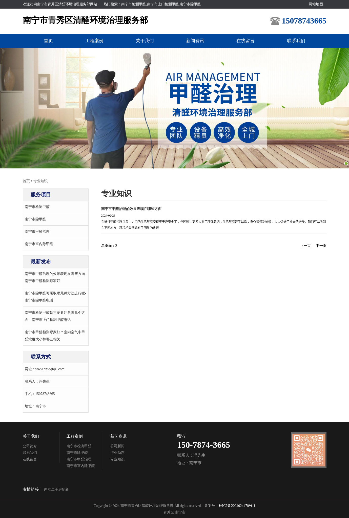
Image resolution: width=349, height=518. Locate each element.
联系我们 (299, 40)
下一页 (321, 245)
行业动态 (117, 452)
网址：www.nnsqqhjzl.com (45, 369)
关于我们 (144, 40)
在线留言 (247, 40)
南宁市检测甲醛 (37, 206)
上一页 (305, 245)
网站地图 (316, 4)
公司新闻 (117, 446)
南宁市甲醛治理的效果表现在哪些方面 (131, 208)
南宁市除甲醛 (35, 219)
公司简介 (30, 446)
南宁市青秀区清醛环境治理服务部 (85, 20)
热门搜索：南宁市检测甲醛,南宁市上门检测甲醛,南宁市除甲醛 (152, 4)
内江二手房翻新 (56, 489)
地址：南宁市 (35, 406)
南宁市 (180, 512)
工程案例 (93, 40)
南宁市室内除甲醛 (39, 244)
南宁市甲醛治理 (37, 231)
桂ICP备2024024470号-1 (237, 505)
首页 (45, 40)
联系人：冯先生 (37, 381)
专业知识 (40, 181)
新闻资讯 (196, 40)
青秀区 (169, 512)
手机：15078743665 (40, 393)
